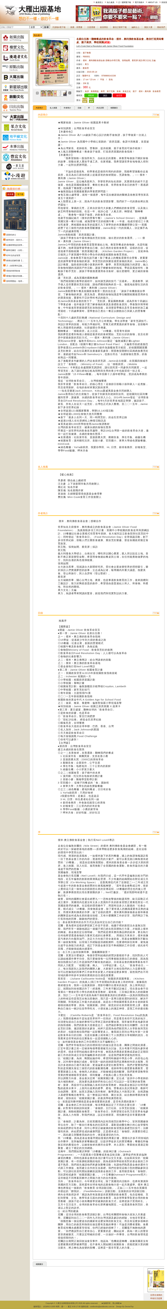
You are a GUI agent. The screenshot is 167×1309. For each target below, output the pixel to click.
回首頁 (164, 2)
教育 (103, 91)
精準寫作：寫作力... (15, 240)
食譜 (87, 91)
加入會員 (110, 2)
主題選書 (91, 27)
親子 (135, 91)
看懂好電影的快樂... (15, 276)
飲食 (119, 91)
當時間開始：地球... (15, 281)
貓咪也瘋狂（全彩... (15, 250)
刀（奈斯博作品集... (15, 266)
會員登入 (99, 2)
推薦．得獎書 (76, 27)
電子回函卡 (139, 2)
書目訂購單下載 (120, 27)
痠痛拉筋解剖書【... (15, 260)
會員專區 (104, 27)
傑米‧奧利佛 (145, 91)
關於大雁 (148, 27)
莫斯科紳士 (11, 235)
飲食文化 (127, 91)
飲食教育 (157, 91)
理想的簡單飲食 (13, 271)
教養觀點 (95, 91)
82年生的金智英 (13, 255)
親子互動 (111, 91)
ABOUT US (153, 2)
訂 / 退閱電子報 (124, 2)
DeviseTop (129, 1307)
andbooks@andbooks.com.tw (102, 1307)
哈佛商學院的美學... (15, 245)
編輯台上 (136, 27)
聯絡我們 (161, 27)
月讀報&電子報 (59, 27)
